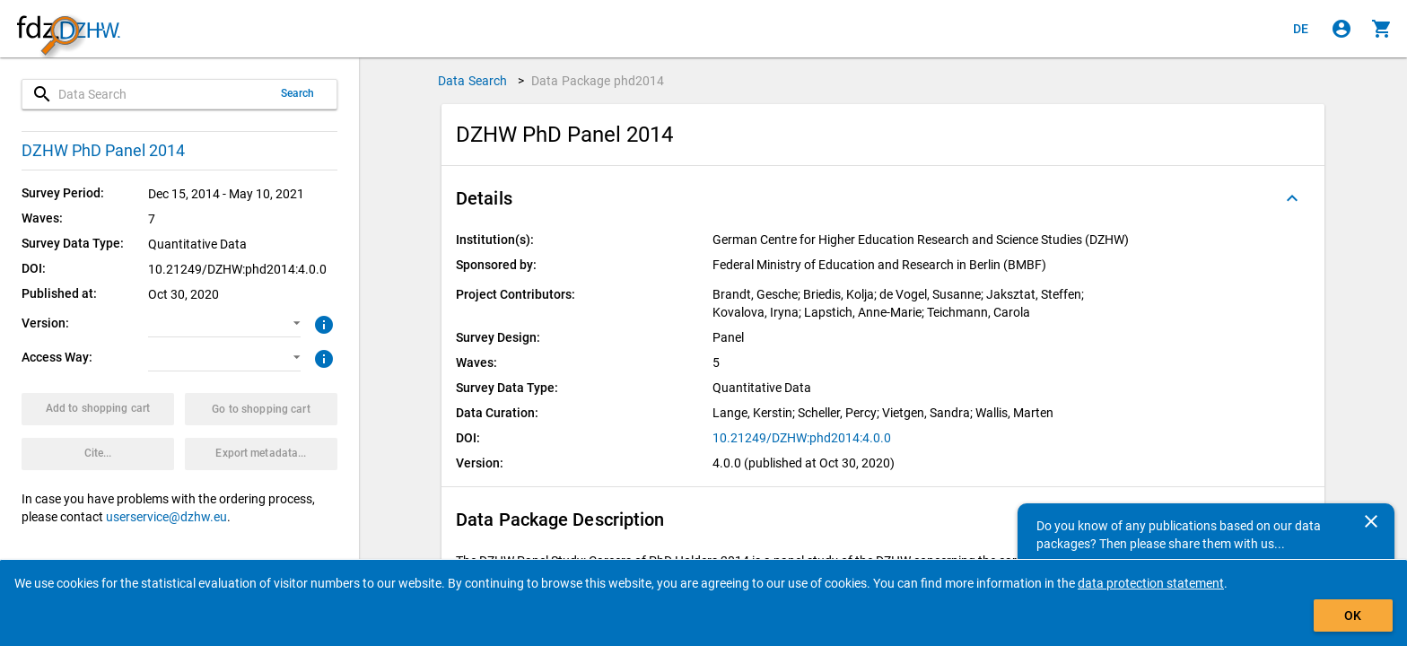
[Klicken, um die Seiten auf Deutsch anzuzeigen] (1301, 29)
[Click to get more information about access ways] (321, 357)
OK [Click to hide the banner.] (1352, 615)
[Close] (1371, 521)
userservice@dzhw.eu (166, 517)
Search (298, 93)
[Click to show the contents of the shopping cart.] (1382, 29)
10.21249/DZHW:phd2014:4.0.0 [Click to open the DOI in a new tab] (801, 438)
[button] (224, 323)
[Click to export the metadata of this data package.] (261, 454)
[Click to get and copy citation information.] (98, 454)
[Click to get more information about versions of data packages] (321, 323)
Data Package (598, 81)
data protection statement (1151, 583)
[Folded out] (1292, 198)
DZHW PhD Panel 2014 (103, 150)
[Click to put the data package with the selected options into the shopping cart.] (98, 409)
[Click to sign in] (1341, 29)
